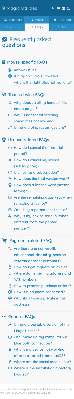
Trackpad (61, 20)
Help (62, 27)
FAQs (37, 27)
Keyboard (12, 20)
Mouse (37, 20)
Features (12, 27)
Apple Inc (46, 392)
